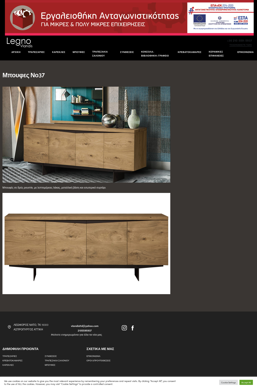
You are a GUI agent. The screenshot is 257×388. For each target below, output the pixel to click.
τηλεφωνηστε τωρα (240, 45)
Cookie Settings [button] (228, 382)
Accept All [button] (246, 382)
